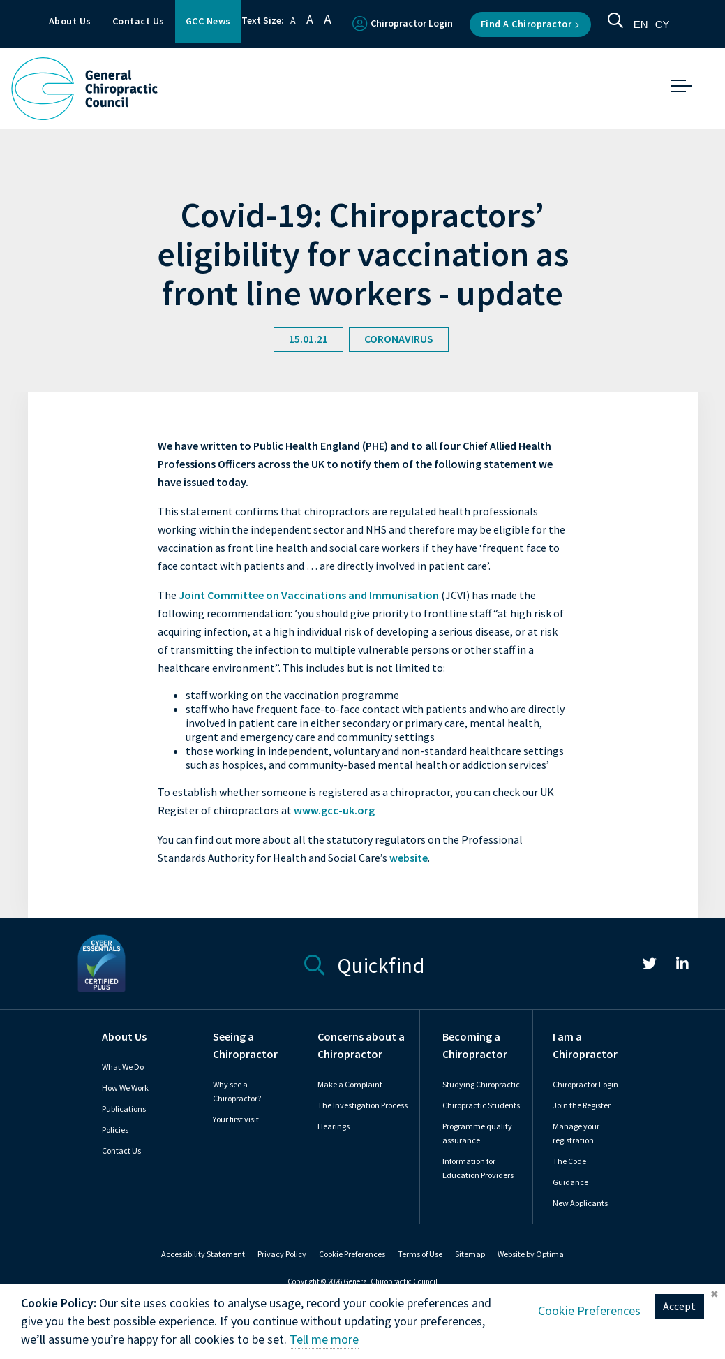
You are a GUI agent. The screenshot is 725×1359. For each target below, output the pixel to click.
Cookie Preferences (352, 1254)
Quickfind (364, 963)
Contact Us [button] (138, 21)
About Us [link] (124, 1036)
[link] (649, 965)
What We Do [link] (123, 1067)
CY (662, 24)
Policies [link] (115, 1130)
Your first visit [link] (236, 1119)
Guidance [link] (570, 1182)
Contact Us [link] (121, 1150)
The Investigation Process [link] (362, 1105)
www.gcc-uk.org (334, 810)
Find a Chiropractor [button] (530, 24)
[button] (615, 24)
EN (641, 24)
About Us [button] (70, 21)
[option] (662, 24)
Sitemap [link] (470, 1254)
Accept (679, 1320)
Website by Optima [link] (531, 1254)
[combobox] (641, 24)
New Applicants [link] (580, 1203)
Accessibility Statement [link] (203, 1254)
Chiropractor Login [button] (402, 23)
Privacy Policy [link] (281, 1254)
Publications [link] (124, 1109)
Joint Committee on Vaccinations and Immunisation (310, 595)
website (408, 858)
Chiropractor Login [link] (585, 1084)
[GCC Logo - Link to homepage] (84, 89)
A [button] (293, 20)
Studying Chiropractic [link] (481, 1084)
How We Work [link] (125, 1088)
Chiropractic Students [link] (481, 1105)
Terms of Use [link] (420, 1254)
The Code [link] (569, 1161)
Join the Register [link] (582, 1105)
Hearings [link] (333, 1126)
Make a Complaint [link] (349, 1084)
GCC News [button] (208, 21)
